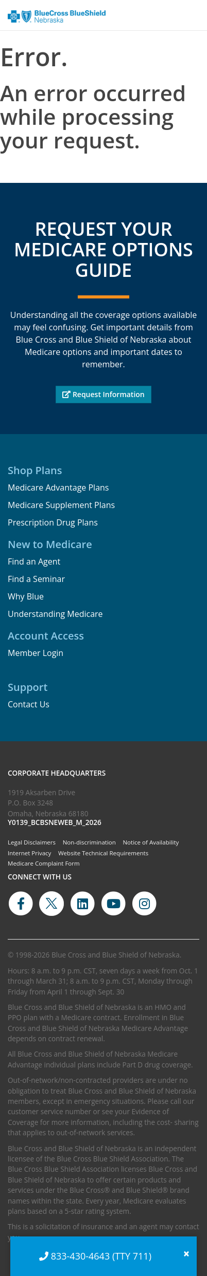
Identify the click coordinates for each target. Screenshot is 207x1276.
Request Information (103, 394)
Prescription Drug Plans (53, 522)
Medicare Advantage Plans (58, 487)
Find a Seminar (36, 579)
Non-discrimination (89, 842)
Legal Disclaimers (32, 842)
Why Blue (26, 596)
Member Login (35, 653)
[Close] (186, 1253)
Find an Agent (34, 561)
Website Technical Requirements (103, 853)
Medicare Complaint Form (44, 863)
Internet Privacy (29, 853)
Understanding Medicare (55, 614)
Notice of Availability (151, 842)
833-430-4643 (80, 1256)
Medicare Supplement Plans (61, 505)
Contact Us (28, 704)
